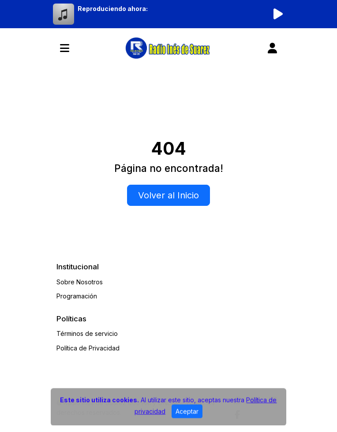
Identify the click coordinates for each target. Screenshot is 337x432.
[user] (272, 48)
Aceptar (187, 414)
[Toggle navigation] (65, 48)
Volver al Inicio (168, 195)
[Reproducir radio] (278, 14)
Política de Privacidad (88, 348)
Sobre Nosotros (79, 282)
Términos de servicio (87, 333)
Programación (76, 296)
